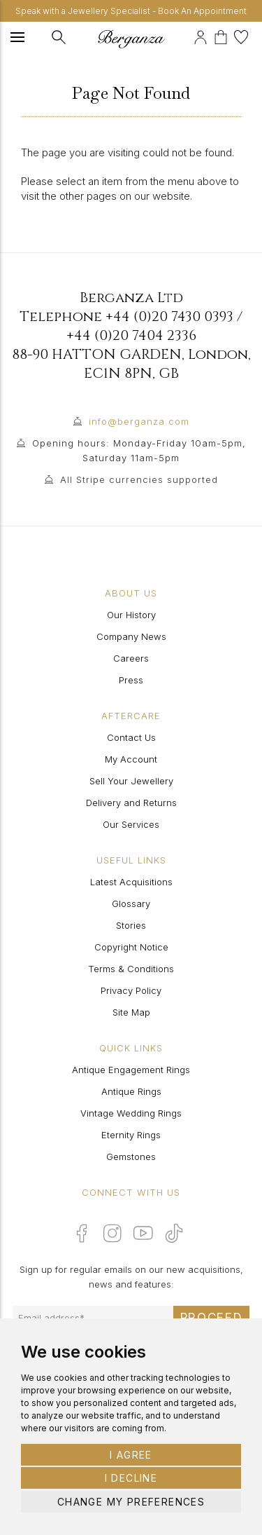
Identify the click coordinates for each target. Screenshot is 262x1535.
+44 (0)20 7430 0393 (169, 316)
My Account (131, 759)
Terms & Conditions (131, 968)
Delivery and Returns (131, 802)
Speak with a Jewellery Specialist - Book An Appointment (131, 11)
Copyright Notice (131, 947)
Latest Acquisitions (131, 881)
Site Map (131, 1012)
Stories (131, 925)
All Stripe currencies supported (139, 479)
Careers (131, 658)
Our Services (131, 824)
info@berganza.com (139, 421)
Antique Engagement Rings (131, 1069)
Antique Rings (131, 1091)
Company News (131, 636)
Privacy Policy (131, 990)
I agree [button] (131, 1455)
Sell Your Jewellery (131, 780)
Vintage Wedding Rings (131, 1113)
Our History (131, 614)
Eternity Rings (131, 1134)
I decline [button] (131, 1478)
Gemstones (131, 1156)
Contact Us (131, 737)
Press (131, 679)
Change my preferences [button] (131, 1502)
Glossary (131, 903)
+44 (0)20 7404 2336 (131, 335)
